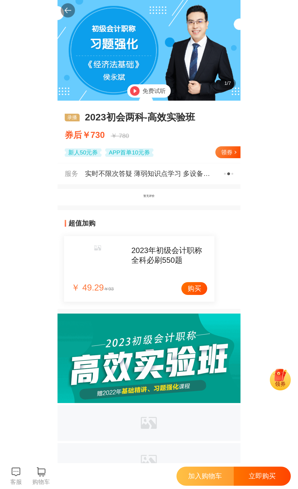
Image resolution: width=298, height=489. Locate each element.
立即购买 (262, 476)
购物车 (41, 482)
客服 (16, 482)
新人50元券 (83, 152)
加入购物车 (205, 476)
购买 (194, 288)
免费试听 (154, 91)
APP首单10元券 (129, 152)
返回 (68, 10)
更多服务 (229, 173)
